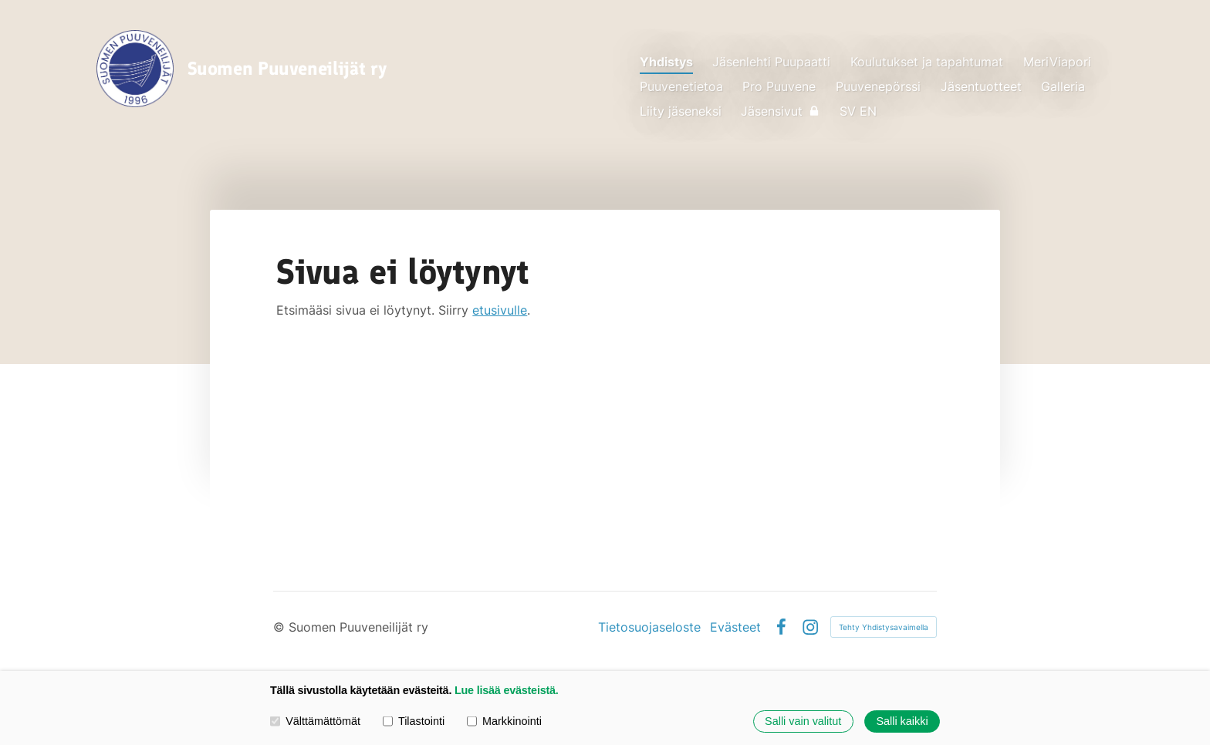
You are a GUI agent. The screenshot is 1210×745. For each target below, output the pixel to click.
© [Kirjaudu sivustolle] (281, 627)
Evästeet (735, 627)
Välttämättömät (315, 721)
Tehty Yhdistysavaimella (883, 627)
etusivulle (499, 310)
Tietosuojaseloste (649, 627)
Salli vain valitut (803, 721)
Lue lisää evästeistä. (507, 690)
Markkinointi (504, 721)
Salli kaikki (902, 721)
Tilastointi (413, 721)
